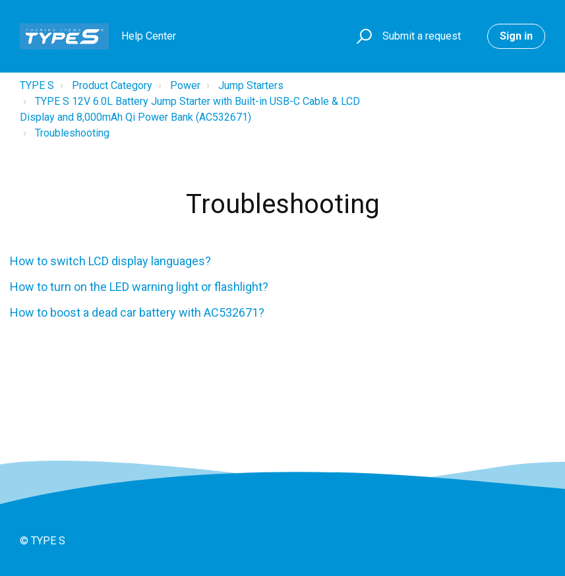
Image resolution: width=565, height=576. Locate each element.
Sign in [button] (516, 36)
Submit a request (421, 36)
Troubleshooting (72, 133)
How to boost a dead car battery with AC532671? (137, 312)
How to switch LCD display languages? (110, 261)
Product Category (112, 85)
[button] (362, 37)
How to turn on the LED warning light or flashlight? (139, 287)
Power (185, 85)
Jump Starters (250, 85)
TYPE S (37, 85)
